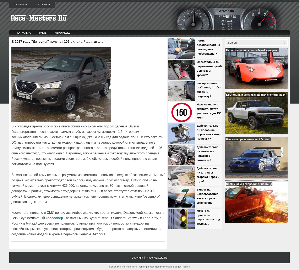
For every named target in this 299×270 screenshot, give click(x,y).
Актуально (24, 33)
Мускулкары (43, 4)
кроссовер (54, 218)
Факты (43, 33)
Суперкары (21, 4)
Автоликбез (62, 33)
